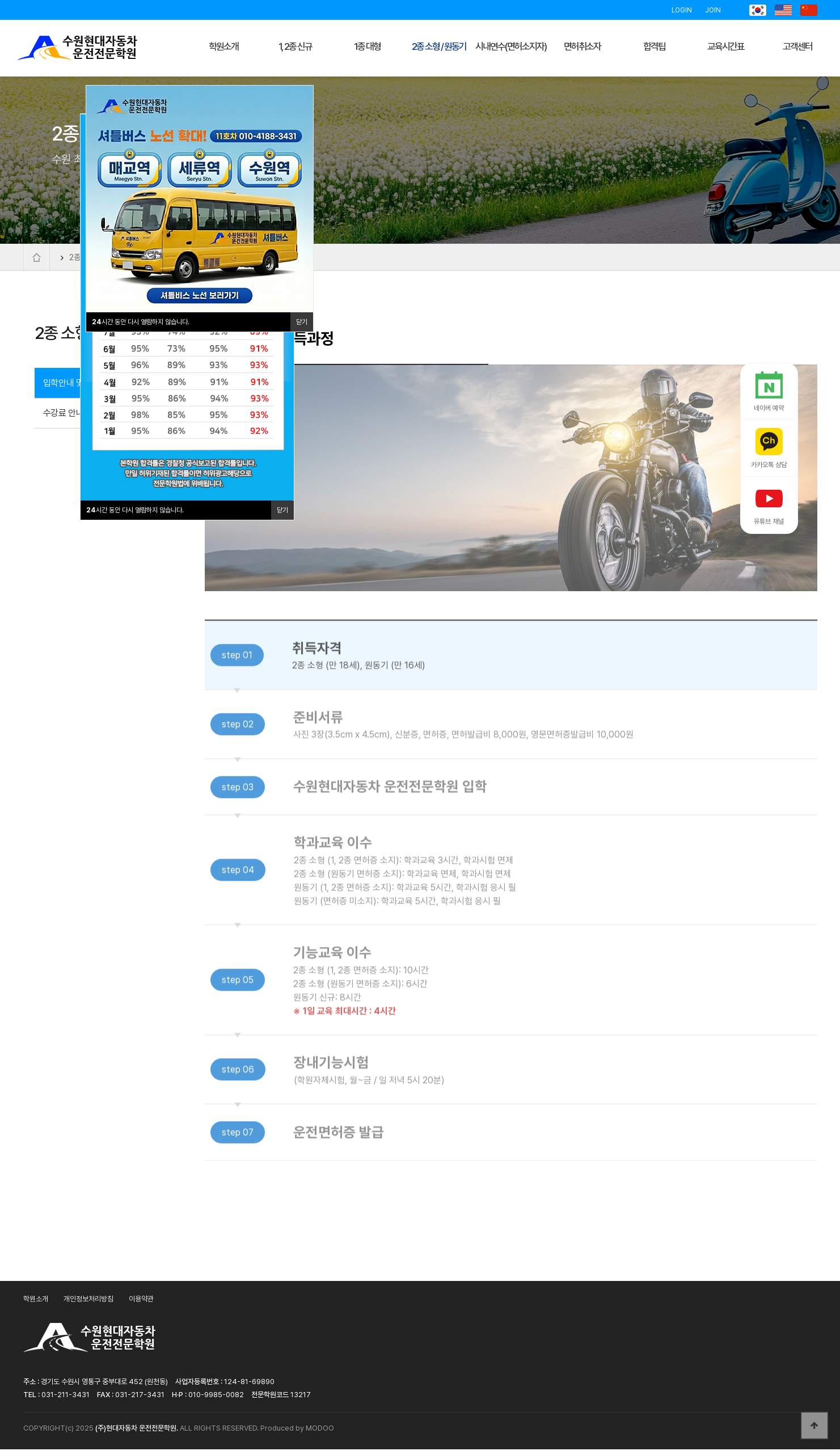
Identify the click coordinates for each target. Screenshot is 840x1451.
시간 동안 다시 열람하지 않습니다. (135, 510)
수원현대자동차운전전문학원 (77, 48)
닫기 (282, 510)
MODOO (320, 1429)
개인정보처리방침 (88, 1301)
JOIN (713, 10)
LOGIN (682, 10)
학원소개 (35, 1301)
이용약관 (141, 1301)
